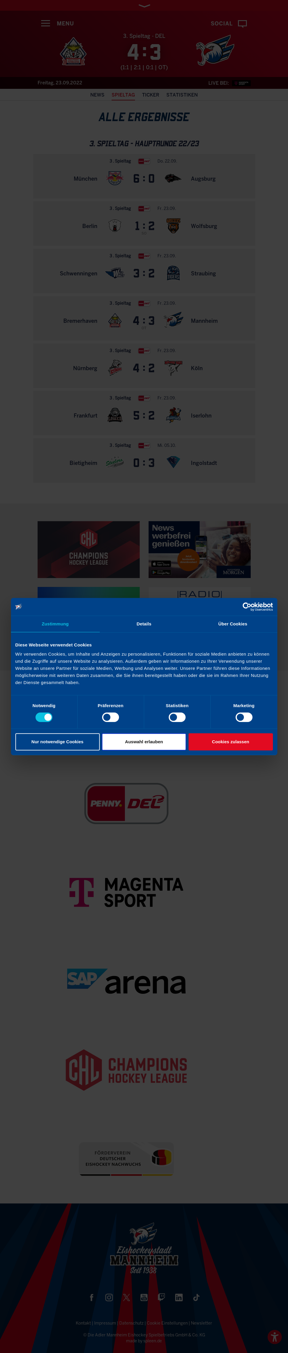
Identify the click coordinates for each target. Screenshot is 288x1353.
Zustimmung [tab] (55, 623)
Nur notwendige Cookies (57, 741)
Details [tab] (144, 623)
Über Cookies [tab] (232, 623)
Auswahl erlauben (144, 741)
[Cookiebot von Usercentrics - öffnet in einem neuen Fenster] (247, 606)
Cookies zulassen (230, 741)
